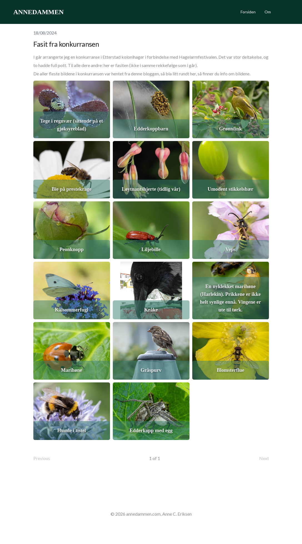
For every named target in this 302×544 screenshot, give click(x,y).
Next (264, 458)
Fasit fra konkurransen (66, 44)
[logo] (38, 12)
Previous (41, 458)
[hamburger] (70, 12)
